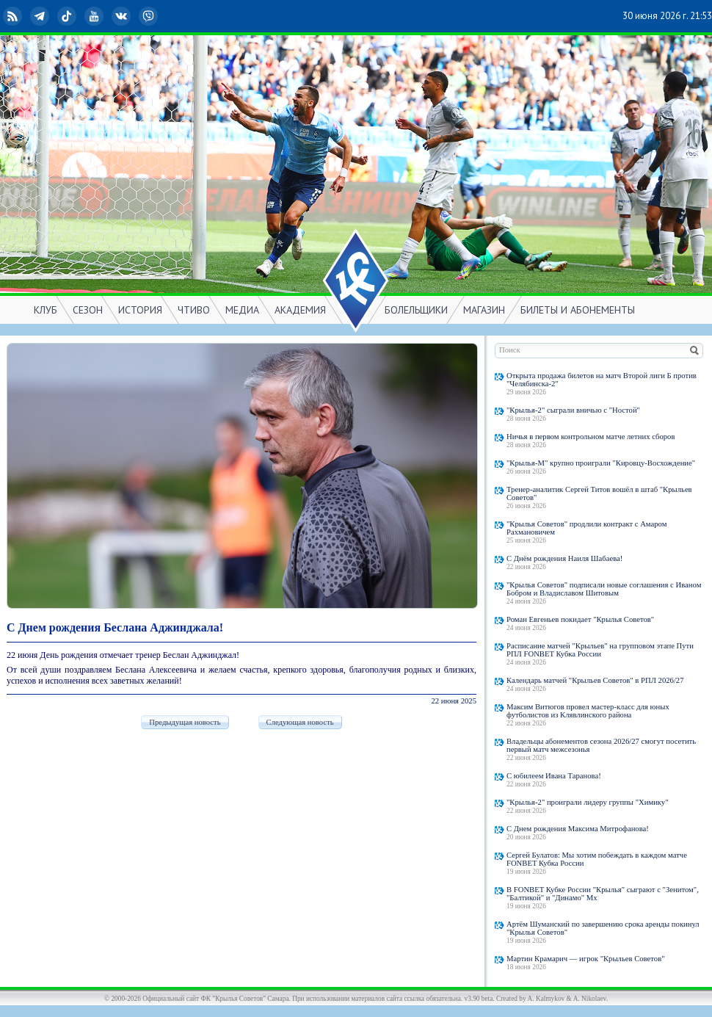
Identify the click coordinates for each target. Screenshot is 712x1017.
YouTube (95, 16)
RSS (14, 16)
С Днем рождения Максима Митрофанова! (577, 829)
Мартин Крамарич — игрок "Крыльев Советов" (585, 959)
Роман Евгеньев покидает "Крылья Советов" (580, 619)
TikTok (68, 16)
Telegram (41, 16)
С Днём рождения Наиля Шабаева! (564, 558)
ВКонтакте (123, 16)
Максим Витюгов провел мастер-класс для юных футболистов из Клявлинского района (587, 711)
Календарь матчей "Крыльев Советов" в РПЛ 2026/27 (595, 680)
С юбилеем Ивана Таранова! (553, 776)
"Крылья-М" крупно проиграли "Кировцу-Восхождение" (600, 463)
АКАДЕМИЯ (300, 309)
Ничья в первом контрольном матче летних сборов (590, 437)
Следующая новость (300, 722)
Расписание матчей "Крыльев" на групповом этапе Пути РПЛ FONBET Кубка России (600, 650)
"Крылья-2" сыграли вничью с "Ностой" (573, 410)
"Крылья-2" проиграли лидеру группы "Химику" (587, 802)
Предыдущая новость (184, 722)
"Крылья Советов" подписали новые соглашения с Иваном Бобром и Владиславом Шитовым (603, 589)
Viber (150, 16)
